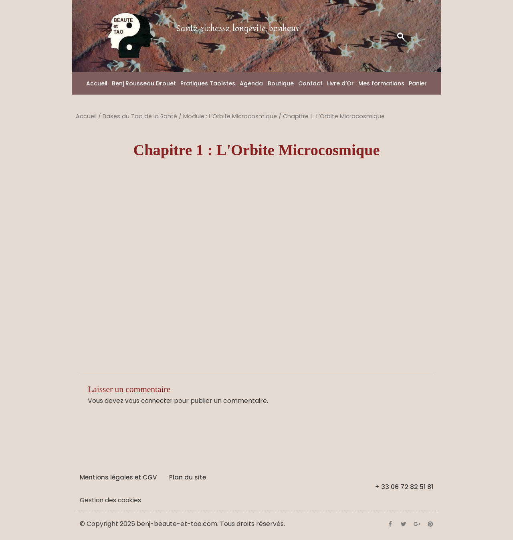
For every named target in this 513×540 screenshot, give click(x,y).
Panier (418, 83)
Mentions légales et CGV (118, 477)
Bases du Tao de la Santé (140, 116)
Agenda (251, 83)
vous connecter (150, 400)
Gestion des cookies (111, 499)
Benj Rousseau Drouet (144, 83)
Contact (310, 83)
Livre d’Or (340, 83)
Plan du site (187, 477)
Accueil (96, 83)
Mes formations (381, 83)
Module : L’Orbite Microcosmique (231, 116)
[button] (401, 36)
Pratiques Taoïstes (207, 83)
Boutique (281, 83)
